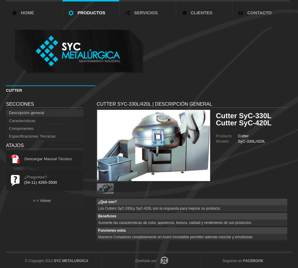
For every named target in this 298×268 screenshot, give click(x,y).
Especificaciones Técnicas (32, 136)
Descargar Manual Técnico (41, 159)
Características (22, 121)
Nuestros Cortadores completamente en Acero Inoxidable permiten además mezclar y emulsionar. (175, 237)
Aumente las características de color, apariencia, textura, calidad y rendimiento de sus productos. (175, 223)
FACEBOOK (253, 261)
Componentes (21, 128)
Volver (42, 200)
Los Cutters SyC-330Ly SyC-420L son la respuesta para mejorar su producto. (159, 208)
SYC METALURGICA (71, 261)
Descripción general (26, 112)
